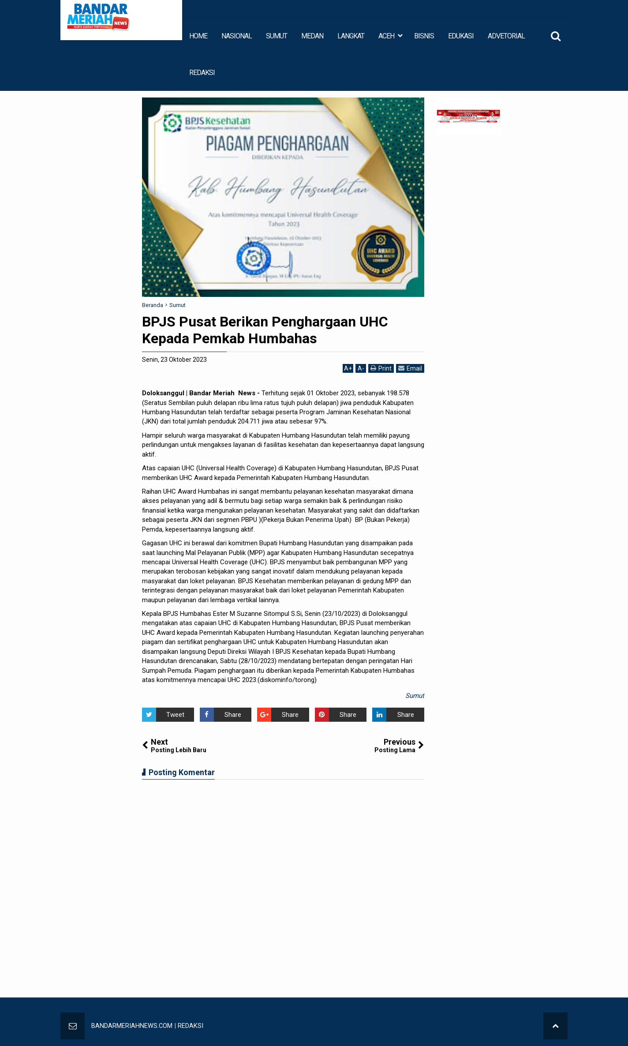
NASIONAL (236, 36)
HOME (198, 36)
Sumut (414, 696)
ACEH (386, 36)
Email (410, 368)
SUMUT (276, 36)
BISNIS (424, 36)
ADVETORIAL (506, 36)
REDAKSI (202, 72)
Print (381, 368)
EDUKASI (461, 36)
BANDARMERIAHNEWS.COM (132, 1026)
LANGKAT (350, 36)
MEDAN (312, 36)
